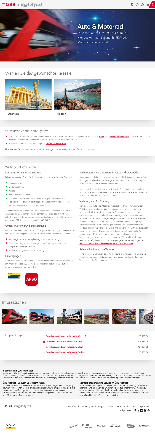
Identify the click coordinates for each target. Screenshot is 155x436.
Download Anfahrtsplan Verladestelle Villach (97, 347)
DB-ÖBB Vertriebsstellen (56, 143)
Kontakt (125, 406)
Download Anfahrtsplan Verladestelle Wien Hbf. (97, 336)
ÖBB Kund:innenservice (119, 136)
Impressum (144, 406)
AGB (134, 406)
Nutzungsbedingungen (93, 406)
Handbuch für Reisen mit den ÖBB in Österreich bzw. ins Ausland (106, 243)
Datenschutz (113, 406)
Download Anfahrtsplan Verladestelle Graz (97, 341)
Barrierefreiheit (72, 406)
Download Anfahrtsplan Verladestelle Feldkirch (97, 352)
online (101, 136)
